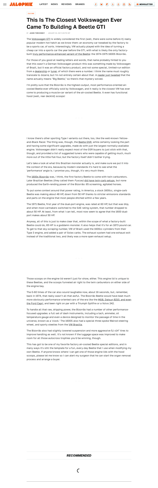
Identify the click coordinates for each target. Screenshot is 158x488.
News (54, 4)
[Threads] (118, 4)
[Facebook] (96, 4)
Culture (31, 13)
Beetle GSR (84, 142)
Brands (80, 4)
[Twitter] (113, 4)
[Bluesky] (101, 4)
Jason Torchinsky (37, 33)
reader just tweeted (109, 75)
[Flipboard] (107, 4)
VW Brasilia (75, 324)
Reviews (66, 4)
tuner (54, 71)
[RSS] (130, 4)
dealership (41, 71)
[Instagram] (124, 4)
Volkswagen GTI (41, 39)
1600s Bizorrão (40, 176)
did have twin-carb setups (99, 180)
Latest (43, 4)
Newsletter (145, 4)
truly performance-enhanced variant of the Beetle (61, 54)
